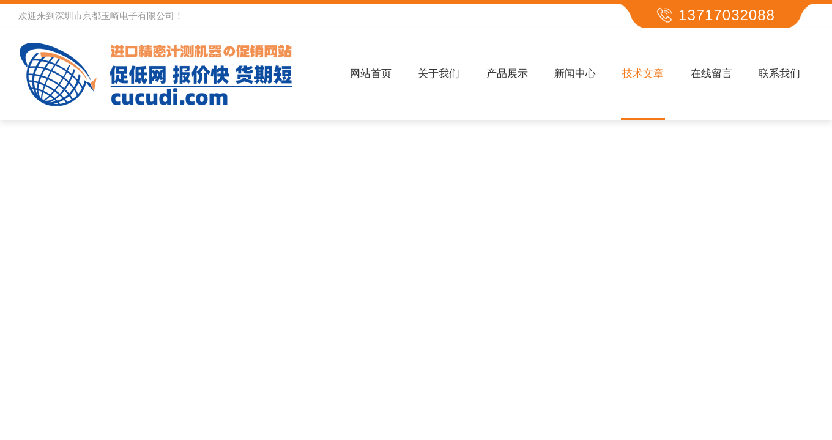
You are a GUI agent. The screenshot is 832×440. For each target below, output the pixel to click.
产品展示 (507, 73)
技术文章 (643, 73)
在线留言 (711, 73)
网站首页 (371, 73)
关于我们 (438, 73)
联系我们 (779, 73)
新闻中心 (575, 73)
